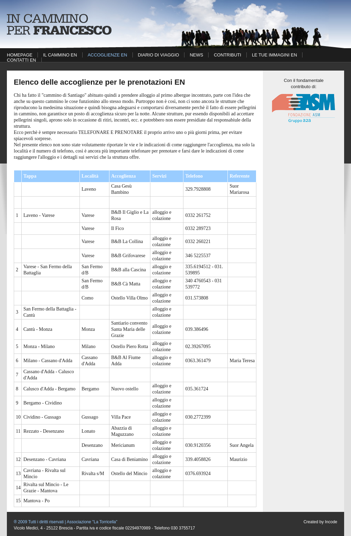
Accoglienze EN (107, 54)
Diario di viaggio (158, 54)
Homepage (19, 54)
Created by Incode (320, 521)
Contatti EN (21, 60)
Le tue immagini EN (274, 54)
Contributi (227, 54)
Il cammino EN (60, 54)
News (196, 54)
